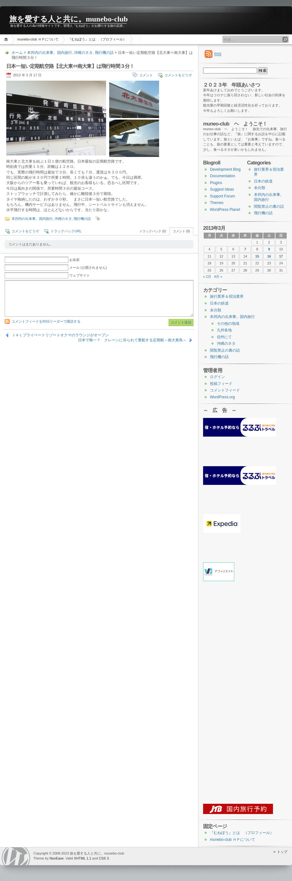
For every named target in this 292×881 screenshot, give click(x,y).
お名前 (74, 260)
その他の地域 (228, 323)
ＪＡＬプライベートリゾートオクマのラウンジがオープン (60, 335)
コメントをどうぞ (178, 75)
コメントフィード (225, 390)
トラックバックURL (66, 231)
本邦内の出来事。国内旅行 (49, 52)
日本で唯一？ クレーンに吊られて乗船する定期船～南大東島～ (132, 340)
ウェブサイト (79, 275)
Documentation (222, 176)
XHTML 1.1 (82, 858)
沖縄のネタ (83, 52)
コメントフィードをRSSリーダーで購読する (46, 321)
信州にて (224, 337)
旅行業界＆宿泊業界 (227, 296)
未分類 (259, 188)
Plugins (216, 183)
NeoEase (57, 858)
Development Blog (225, 169)
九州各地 (224, 330)
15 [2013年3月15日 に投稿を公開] (257, 256)
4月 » (218, 276)
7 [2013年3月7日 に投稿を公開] (245, 249)
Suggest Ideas (222, 189)
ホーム (7, 39)
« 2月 (207, 276)
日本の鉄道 (263, 181)
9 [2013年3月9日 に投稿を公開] (269, 249)
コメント (146, 75)
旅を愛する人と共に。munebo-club (68, 19)
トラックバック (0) (152, 231)
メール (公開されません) (88, 267)
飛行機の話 (104, 52)
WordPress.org (222, 397)
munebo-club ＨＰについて (38, 39)
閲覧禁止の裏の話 (269, 206)
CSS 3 (104, 858)
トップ (282, 852)
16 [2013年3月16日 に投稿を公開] (269, 256)
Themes (216, 203)
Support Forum (222, 196)
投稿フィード (221, 383)
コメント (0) (181, 231)
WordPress (16, 856)
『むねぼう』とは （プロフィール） (97, 39)
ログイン (217, 377)
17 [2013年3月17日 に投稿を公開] (281, 256)
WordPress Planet (225, 209)
